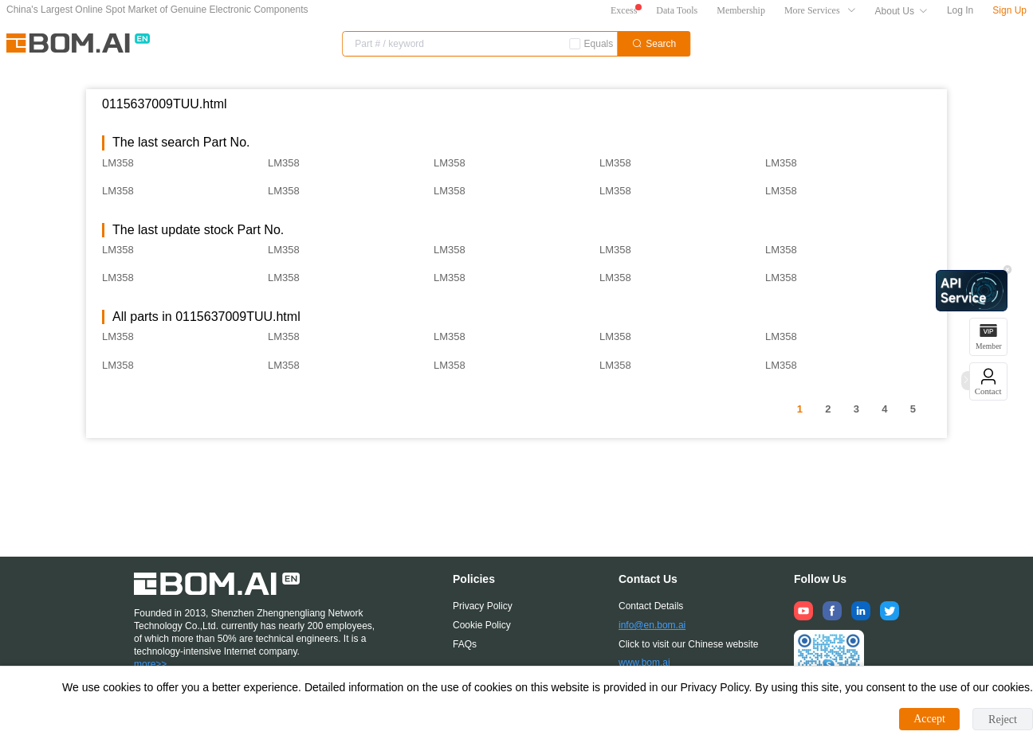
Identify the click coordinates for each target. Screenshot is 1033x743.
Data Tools (676, 10)
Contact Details (651, 606)
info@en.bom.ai (652, 625)
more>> (150, 664)
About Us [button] (901, 11)
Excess (624, 10)
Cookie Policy (482, 625)
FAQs (465, 644)
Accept (929, 719)
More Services (820, 10)
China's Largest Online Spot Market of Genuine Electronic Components (157, 9)
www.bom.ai (644, 662)
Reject (1002, 719)
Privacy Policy (483, 606)
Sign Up (1009, 10)
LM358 (118, 163)
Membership (741, 10)
